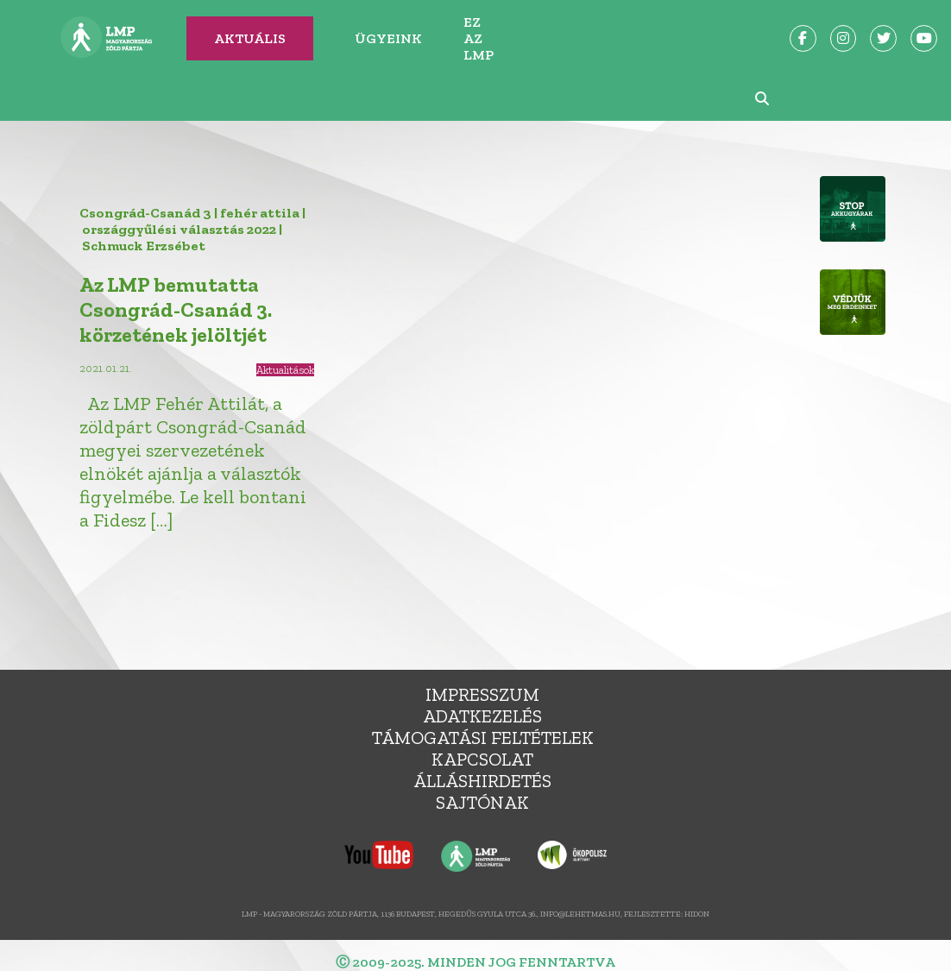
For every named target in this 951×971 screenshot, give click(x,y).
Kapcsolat (482, 759)
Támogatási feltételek (483, 737)
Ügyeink (388, 38)
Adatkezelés (482, 716)
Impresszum (482, 694)
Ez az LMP (478, 38)
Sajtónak (482, 802)
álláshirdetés (482, 780)
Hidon (696, 913)
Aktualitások (285, 369)
